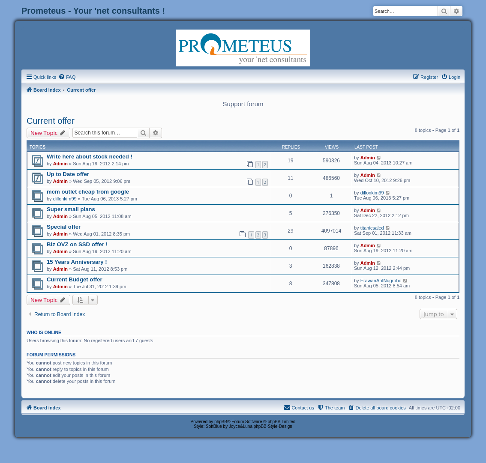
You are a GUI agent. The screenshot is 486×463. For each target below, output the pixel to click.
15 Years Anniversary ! (77, 262)
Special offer (64, 227)
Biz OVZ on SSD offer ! (77, 244)
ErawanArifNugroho (381, 280)
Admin (60, 163)
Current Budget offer (74, 279)
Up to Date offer (68, 174)
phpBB (220, 421)
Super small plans (71, 209)
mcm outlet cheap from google (88, 191)
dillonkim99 (65, 198)
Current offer (51, 120)
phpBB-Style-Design (273, 426)
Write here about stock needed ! (89, 156)
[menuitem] (66, 77)
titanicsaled (372, 227)
